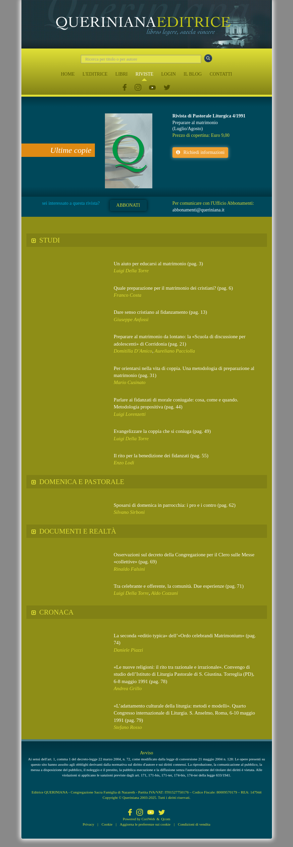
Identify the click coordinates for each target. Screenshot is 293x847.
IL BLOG (193, 74)
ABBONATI (128, 205)
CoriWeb (148, 819)
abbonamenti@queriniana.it (198, 209)
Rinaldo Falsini (129, 569)
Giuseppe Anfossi (131, 319)
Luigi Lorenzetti (130, 414)
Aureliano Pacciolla (175, 351)
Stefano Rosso (128, 727)
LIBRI (121, 74)
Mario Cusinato (129, 382)
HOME (68, 74)
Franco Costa (127, 295)
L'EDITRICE (95, 74)
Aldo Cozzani (164, 593)
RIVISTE (144, 74)
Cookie (107, 824)
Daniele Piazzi (128, 650)
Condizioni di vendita (194, 824)
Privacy (88, 824)
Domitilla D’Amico (133, 351)
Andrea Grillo (128, 688)
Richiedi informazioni (200, 152)
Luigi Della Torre (131, 270)
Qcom (165, 819)
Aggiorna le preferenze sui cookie (145, 824)
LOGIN (168, 74)
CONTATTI (220, 74)
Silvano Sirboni (129, 512)
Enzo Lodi (124, 462)
